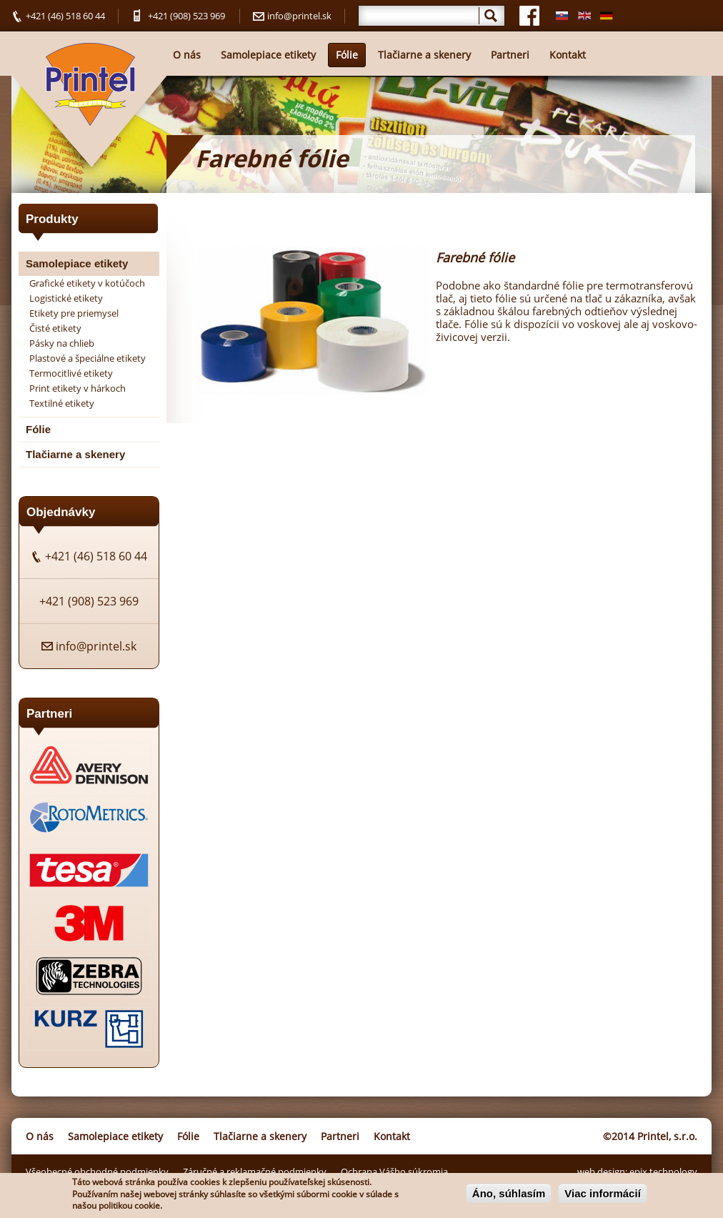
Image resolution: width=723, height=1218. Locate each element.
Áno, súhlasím (509, 1195)
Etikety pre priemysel (74, 313)
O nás (187, 54)
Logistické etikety (66, 298)
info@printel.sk (299, 15)
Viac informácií (602, 1195)
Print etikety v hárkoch (77, 388)
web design (601, 1171)
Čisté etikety (55, 328)
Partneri (510, 54)
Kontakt (567, 54)
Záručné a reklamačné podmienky (254, 1171)
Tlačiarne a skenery (424, 54)
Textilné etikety (61, 403)
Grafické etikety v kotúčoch (87, 283)
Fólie (347, 54)
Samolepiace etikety (268, 54)
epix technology (663, 1171)
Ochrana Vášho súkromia (394, 1171)
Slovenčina (559, 15)
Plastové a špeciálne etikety (87, 358)
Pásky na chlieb (61, 343)
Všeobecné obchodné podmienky (97, 1171)
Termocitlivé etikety (71, 373)
